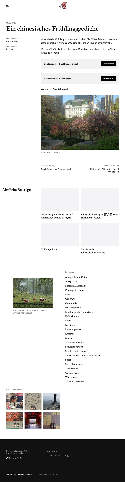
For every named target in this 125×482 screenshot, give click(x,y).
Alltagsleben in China (76, 277)
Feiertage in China (74, 290)
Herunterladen (108, 64)
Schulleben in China (75, 351)
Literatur (10, 49)
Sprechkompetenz (74, 364)
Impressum (51, 451)
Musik (68, 338)
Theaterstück (72, 369)
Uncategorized (72, 373)
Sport (68, 360)
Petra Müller (12, 41)
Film (67, 295)
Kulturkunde (72, 316)
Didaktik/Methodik (75, 286)
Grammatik (71, 303)
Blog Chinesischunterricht (23, 474)
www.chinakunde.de (22, 313)
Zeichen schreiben (74, 382)
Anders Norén (52, 474)
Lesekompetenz (73, 329)
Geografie (70, 299)
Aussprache (71, 281)
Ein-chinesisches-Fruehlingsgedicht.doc (61, 78)
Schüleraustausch (74, 347)
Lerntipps (70, 325)
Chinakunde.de (14, 458)
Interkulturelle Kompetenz (79, 312)
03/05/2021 (11, 23)
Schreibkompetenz (74, 342)
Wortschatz (71, 377)
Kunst (68, 321)
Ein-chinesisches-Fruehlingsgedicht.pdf (61, 64)
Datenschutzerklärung (57, 455)
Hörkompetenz (73, 308)
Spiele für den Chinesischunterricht (83, 356)
